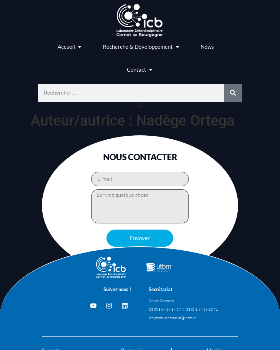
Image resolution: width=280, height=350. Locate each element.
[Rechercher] (233, 93)
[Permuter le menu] (140, 105)
